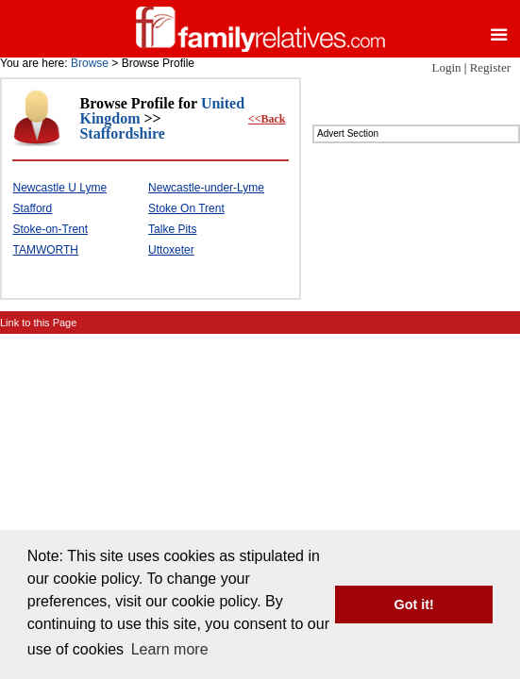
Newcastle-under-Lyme (206, 187)
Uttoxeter (171, 250)
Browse (90, 63)
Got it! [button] (414, 604)
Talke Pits (172, 229)
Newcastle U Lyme (59, 187)
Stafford (32, 208)
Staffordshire (121, 133)
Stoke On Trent (186, 208)
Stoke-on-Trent (50, 229)
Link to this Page (38, 322)
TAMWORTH (45, 250)
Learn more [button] (170, 649)
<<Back (267, 118)
